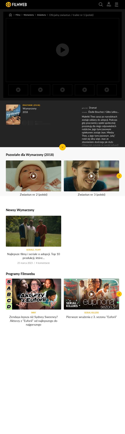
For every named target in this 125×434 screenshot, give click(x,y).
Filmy (19, 15)
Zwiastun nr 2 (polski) (33, 176)
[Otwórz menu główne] (116, 4)
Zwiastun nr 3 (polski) (91, 176)
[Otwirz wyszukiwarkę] (101, 4)
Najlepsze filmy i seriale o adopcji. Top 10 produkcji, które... (33, 245)
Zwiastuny (48, 15)
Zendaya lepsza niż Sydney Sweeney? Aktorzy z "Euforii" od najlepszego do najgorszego (33, 315)
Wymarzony (32, 15)
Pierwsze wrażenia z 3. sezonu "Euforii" (91, 311)
